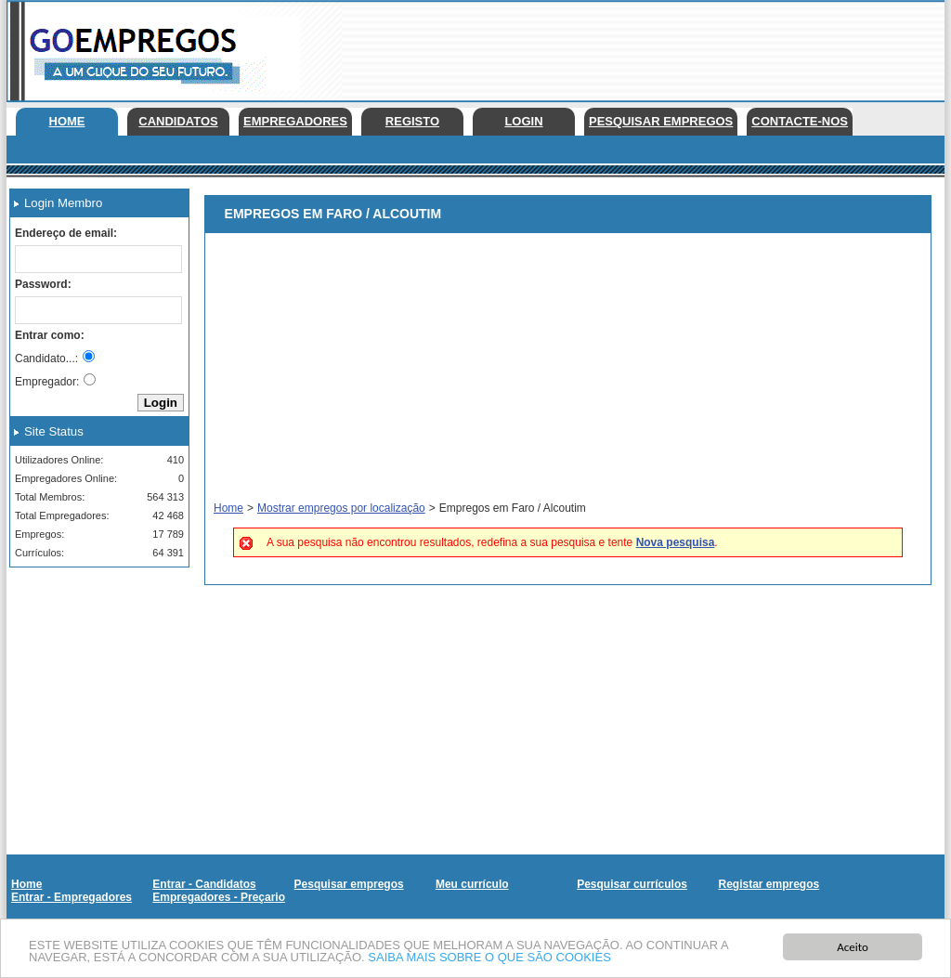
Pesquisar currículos (632, 884)
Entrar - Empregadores (71, 897)
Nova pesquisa (675, 542)
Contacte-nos (799, 121)
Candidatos (177, 121)
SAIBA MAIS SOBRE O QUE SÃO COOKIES (489, 958)
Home (67, 121)
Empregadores (295, 121)
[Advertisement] (92, 674)
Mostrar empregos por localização (341, 508)
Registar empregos (768, 884)
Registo (412, 121)
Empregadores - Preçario (218, 897)
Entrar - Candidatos (203, 884)
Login (523, 121)
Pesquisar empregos (661, 121)
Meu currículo (472, 884)
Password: (43, 284)
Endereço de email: (66, 233)
